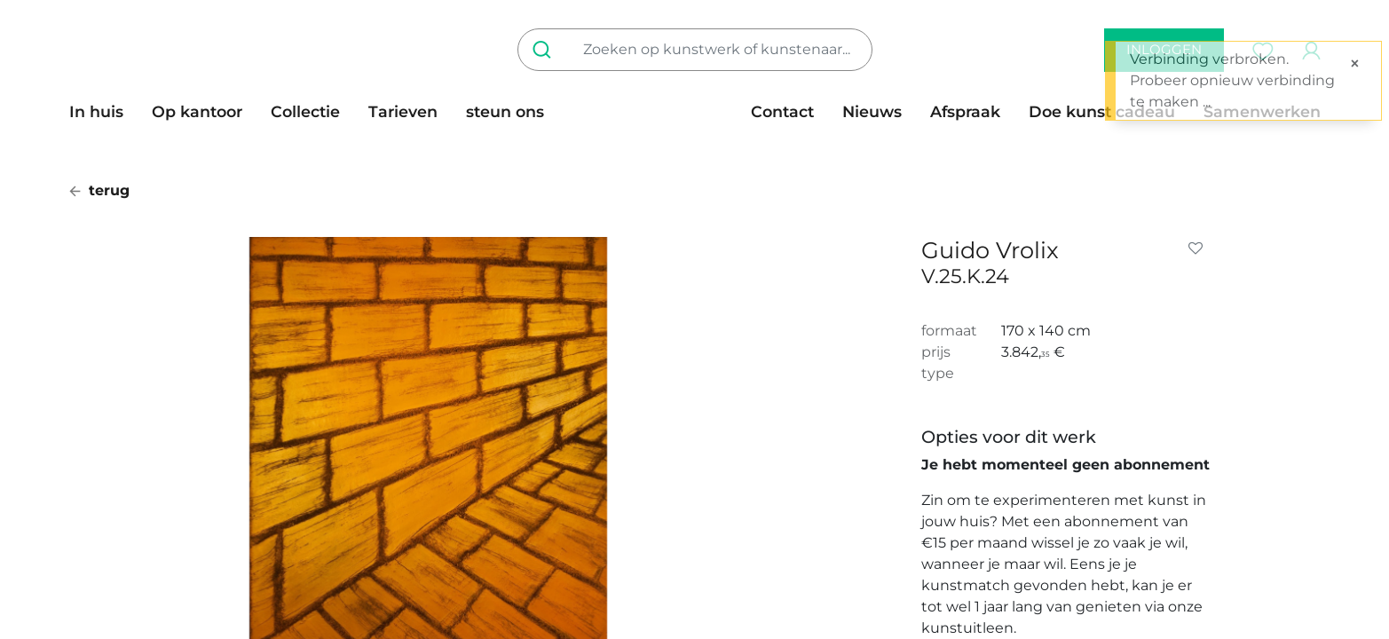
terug (99, 190)
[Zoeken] (545, 49)
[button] (1199, 248)
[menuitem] (103, 111)
